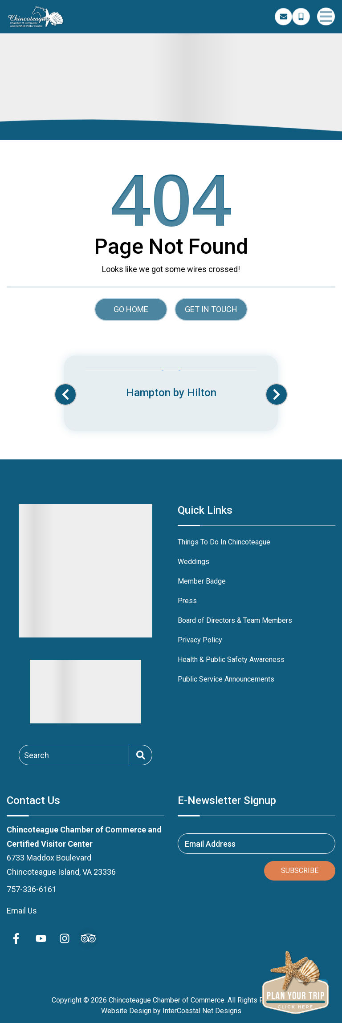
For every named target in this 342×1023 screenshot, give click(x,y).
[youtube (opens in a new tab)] (41, 938)
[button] (65, 394)
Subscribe (299, 870)
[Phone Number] (301, 17)
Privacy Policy (200, 640)
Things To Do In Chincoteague (224, 542)
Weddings (193, 561)
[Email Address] (284, 17)
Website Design (126, 1011)
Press (187, 601)
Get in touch (211, 309)
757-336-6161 (32, 889)
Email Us (22, 910)
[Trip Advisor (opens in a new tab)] (88, 938)
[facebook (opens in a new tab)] (17, 938)
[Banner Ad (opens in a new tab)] (171, 385)
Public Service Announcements (226, 679)
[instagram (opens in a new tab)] (64, 938)
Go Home (131, 309)
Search (36, 754)
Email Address (210, 843)
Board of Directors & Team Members (235, 620)
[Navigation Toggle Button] (326, 16)
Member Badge (202, 581)
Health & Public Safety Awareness (231, 659)
